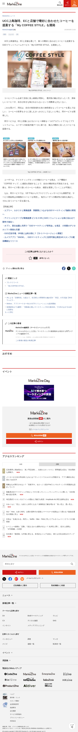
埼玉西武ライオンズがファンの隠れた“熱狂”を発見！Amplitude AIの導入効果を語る (37, 499)
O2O (4, 34)
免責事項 (13, 707)
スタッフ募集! (14, 701)
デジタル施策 (33, 621)
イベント (7, 653)
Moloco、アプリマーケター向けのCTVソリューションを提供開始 (31, 304)
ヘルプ (12, 694)
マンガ (55, 639)
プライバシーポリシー (17, 717)
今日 (20, 464)
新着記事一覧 (9, 603)
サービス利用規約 (15, 714)
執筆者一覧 (57, 644)
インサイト (6, 625)
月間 (57, 464)
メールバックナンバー (39, 429)
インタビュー (7, 639)
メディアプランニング (36, 625)
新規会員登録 (38, 435)
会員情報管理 (14, 704)
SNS (54, 621)
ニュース (11, 34)
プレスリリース (12, 282)
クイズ (4, 644)
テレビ (55, 616)
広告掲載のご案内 (20, 585)
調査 (29, 639)
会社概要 (13, 711)
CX (17, 34)
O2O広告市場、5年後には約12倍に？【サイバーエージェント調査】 (33, 233)
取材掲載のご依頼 (58, 585)
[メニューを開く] (3, 3)
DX (3, 616)
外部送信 (13, 721)
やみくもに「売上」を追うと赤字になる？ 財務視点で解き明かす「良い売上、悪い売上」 (40, 504)
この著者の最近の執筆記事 (26, 340)
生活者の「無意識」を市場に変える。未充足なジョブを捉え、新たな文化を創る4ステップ (40, 534)
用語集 (6, 660)
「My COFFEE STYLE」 (16, 286)
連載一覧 (31, 644)
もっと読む (9, 312)
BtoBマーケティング (35, 616)
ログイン (38, 441)
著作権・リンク (15, 697)
